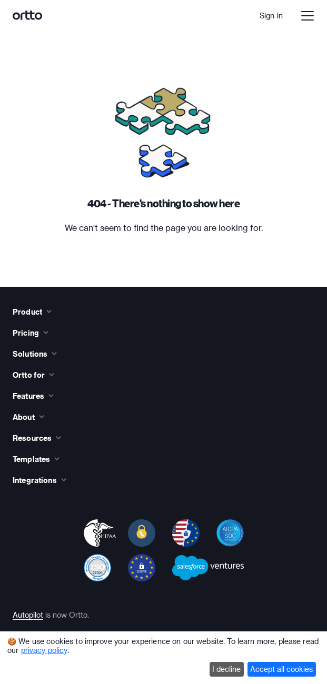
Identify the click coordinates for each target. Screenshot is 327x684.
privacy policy (44, 650)
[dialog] (163, 657)
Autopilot (28, 614)
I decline (226, 669)
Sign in (271, 15)
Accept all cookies (281, 669)
